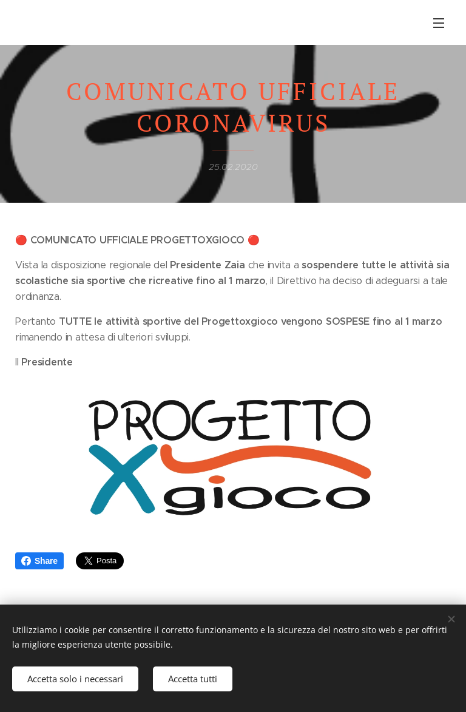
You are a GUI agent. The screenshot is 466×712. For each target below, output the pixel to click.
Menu (438, 23)
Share (39, 561)
